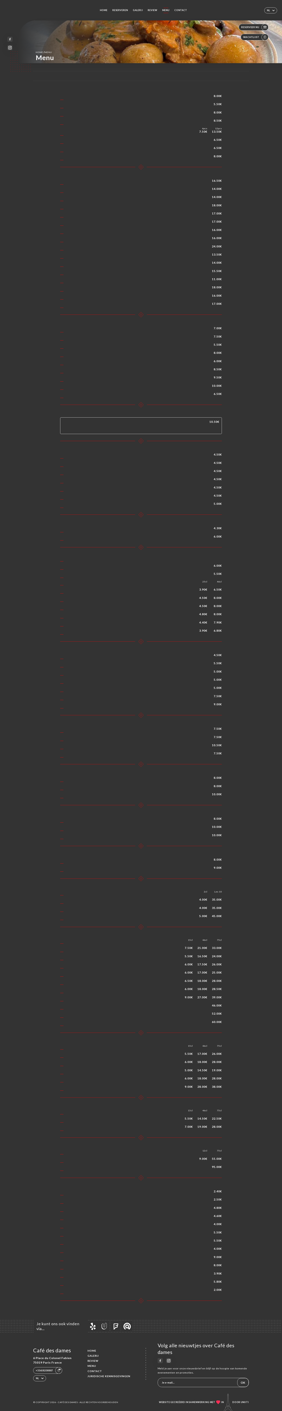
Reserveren (120, 10)
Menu (165, 10)
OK (243, 1382)
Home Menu (44, 52)
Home (103, 10)
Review (152, 10)
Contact (180, 10)
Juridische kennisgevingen (109, 1376)
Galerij (138, 10)
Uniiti (245, 1402)
